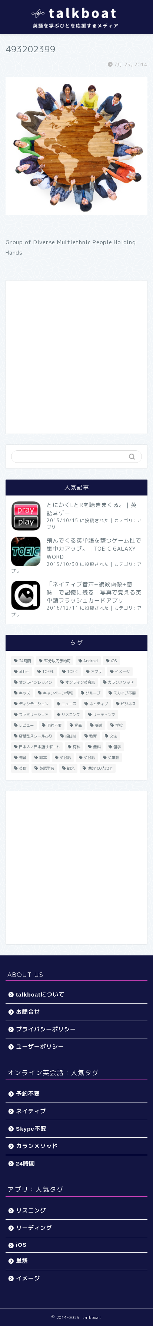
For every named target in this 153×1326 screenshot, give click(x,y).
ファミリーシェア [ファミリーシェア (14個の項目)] (34, 714)
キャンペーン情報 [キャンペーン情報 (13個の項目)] (58, 693)
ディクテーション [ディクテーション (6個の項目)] (34, 703)
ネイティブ (31, 1111)
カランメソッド (37, 1146)
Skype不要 (31, 1129)
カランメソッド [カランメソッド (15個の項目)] (121, 682)
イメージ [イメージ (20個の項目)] (122, 671)
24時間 (25, 1163)
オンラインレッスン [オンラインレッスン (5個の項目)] (35, 682)
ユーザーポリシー (40, 1047)
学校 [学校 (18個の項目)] (119, 725)
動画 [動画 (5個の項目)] (78, 725)
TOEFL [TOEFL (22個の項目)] (48, 671)
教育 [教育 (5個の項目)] (93, 736)
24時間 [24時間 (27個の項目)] (25, 660)
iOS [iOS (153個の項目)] (114, 660)
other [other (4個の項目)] (24, 671)
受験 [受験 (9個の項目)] (98, 725)
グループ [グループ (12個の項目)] (93, 693)
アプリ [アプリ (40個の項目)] (96, 671)
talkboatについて (40, 994)
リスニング (31, 1210)
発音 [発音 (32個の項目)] (22, 757)
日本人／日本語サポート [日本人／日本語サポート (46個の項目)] (39, 746)
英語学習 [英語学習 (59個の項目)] (46, 768)
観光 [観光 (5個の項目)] (70, 768)
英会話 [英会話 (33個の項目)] (65, 757)
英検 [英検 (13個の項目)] (22, 768)
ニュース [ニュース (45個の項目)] (68, 703)
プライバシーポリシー (46, 1029)
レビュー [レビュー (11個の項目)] (26, 725)
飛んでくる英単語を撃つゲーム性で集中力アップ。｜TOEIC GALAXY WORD (94, 549)
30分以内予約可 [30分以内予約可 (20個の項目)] (57, 660)
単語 (22, 1261)
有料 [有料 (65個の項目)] (76, 746)
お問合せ (28, 1012)
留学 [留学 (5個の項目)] (117, 746)
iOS (21, 1245)
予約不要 (28, 1094)
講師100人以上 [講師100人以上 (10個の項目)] (100, 768)
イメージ (28, 1278)
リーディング (34, 1228)
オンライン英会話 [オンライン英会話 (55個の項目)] (80, 682)
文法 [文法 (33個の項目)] (113, 736)
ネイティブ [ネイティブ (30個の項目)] (98, 703)
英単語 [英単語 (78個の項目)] (113, 757)
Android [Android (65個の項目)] (90, 660)
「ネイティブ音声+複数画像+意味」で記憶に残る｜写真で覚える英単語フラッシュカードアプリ (94, 592)
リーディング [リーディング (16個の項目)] (104, 714)
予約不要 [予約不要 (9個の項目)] (54, 725)
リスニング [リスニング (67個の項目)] (70, 714)
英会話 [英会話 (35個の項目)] (89, 757)
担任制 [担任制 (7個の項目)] (70, 736)
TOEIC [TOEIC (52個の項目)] (72, 671)
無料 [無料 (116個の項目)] (96, 746)
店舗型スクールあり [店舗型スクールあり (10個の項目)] (35, 736)
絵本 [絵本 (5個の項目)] (43, 757)
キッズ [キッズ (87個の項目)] (24, 693)
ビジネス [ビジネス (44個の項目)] (128, 703)
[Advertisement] (76, 357)
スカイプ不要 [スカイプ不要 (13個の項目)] (124, 693)
